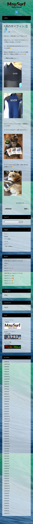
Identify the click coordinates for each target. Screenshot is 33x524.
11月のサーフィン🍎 (9, 275)
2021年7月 (6, 453)
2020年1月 (6, 483)
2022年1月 (6, 441)
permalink (26, 203)
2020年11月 (7, 466)
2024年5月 (6, 386)
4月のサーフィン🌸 (8, 270)
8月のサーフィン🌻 (8, 280)
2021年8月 (6, 451)
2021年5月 (6, 456)
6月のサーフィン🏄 (8, 268)
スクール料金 (7, 239)
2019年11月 (7, 488)
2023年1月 (6, 413)
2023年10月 (7, 399)
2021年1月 (6, 463)
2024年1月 (6, 394)
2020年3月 (6, 478)
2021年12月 (7, 443)
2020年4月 (6, 476)
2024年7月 (6, 384)
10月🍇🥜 (6, 263)
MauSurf (6, 236)
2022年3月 (6, 436)
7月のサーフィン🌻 (8, 283)
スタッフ (6, 243)
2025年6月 (6, 369)
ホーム (5, 234)
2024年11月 (7, 376)
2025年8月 (6, 366)
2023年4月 (6, 409)
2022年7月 (6, 426)
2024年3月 (6, 391)
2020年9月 (6, 468)
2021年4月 (6, 458)
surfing (5, 295)
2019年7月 (6, 498)
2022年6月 (6, 428)
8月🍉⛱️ (6, 265)
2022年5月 (6, 431)
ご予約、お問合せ (8, 246)
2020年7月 (6, 471)
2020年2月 (6, 481)
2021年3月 (6, 461)
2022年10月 (7, 421)
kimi (7, 31)
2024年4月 (6, 389)
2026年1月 (6, 361)
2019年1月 (6, 510)
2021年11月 (7, 446)
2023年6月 (6, 406)
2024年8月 (6, 381)
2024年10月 (7, 379)
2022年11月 (7, 419)
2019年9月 (6, 493)
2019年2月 (6, 508)
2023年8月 (6, 401)
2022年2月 (6, 438)
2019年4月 (6, 505)
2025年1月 (6, 374)
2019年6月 (6, 500)
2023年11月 (7, 396)
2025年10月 (7, 364)
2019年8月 (6, 495)
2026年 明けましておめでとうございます (13, 260)
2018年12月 (7, 513)
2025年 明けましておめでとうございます (13, 273)
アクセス (6, 241)
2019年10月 (7, 491)
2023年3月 (6, 411)
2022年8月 (6, 423)
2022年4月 (6, 433)
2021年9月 (6, 448)
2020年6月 (6, 473)
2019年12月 (7, 486)
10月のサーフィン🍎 (9, 278)
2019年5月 (6, 503)
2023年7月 (6, 404)
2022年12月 (7, 416)
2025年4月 (6, 371)
